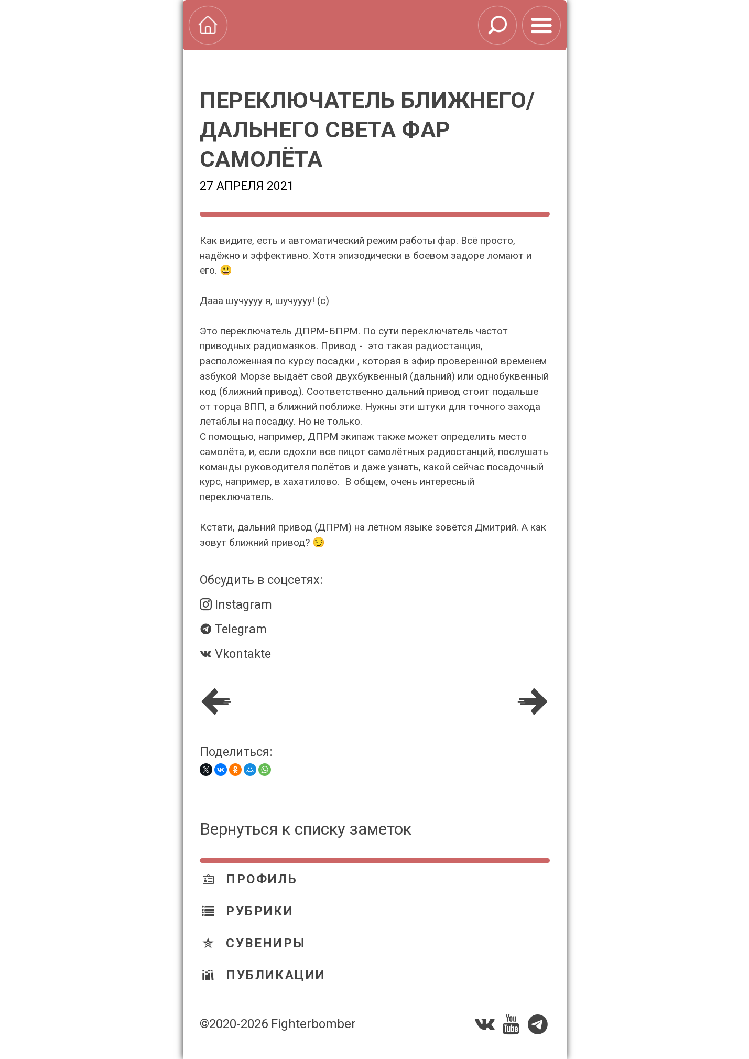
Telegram (233, 629)
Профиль (250, 879)
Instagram (236, 604)
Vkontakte (235, 653)
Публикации (264, 975)
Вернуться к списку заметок (305, 829)
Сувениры (254, 943)
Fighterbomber (313, 1024)
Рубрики (248, 911)
